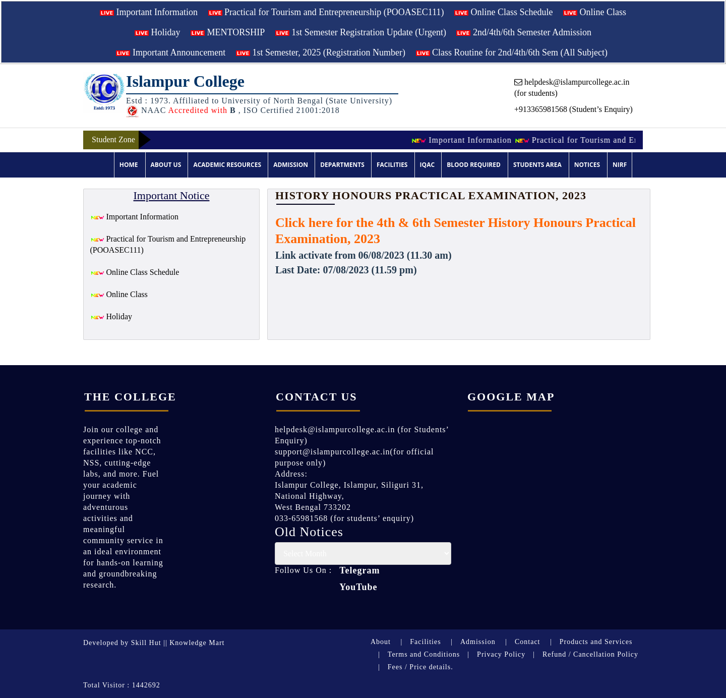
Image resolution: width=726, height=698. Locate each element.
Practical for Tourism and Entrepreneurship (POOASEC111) (326, 12)
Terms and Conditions (424, 654)
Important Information (149, 12)
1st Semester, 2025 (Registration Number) (320, 52)
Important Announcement (170, 52)
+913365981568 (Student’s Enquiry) (573, 109)
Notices (587, 164)
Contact (527, 642)
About (381, 642)
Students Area (537, 164)
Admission (290, 164)
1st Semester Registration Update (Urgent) (360, 32)
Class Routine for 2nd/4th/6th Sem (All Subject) (512, 52)
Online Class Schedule (503, 12)
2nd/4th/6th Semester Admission (523, 32)
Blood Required (474, 164)
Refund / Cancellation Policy (590, 654)
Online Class (594, 12)
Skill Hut (146, 643)
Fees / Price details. (420, 667)
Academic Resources (227, 164)
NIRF (620, 164)
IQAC (427, 164)
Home (128, 164)
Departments (342, 164)
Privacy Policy (501, 654)
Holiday (157, 32)
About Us (166, 164)
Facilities (392, 164)
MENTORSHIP (228, 32)
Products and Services (596, 642)
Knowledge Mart (196, 643)
